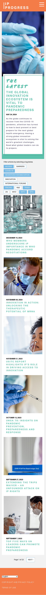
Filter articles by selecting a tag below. (18, 162)
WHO (14, 192)
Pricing (8, 188)
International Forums (15, 183)
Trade (27, 188)
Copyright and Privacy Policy (18, 582)
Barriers (20, 166)
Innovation (10, 179)
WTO (31, 192)
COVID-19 (9, 171)
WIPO (23, 192)
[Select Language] (10, 576)
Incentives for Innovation (17, 175)
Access (8, 166)
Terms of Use (9, 588)
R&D (18, 188)
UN (6, 192)
